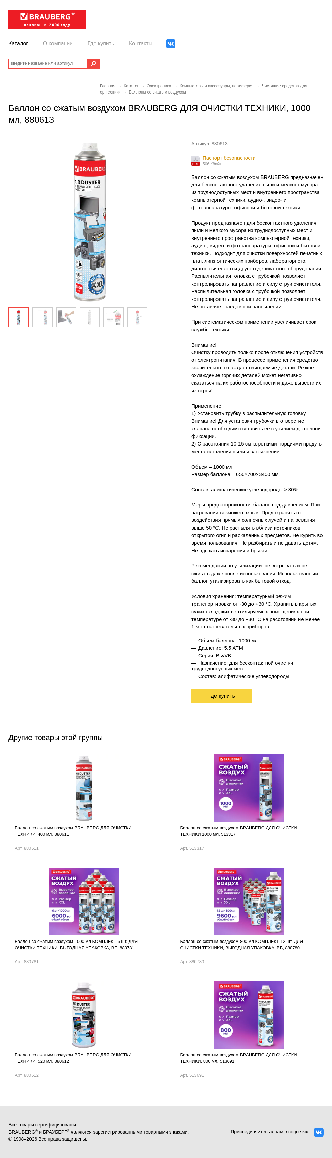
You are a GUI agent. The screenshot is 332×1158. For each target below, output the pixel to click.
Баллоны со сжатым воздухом (157, 92)
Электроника (159, 86)
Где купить (101, 43)
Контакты (140, 43)
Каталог (18, 43)
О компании (58, 43)
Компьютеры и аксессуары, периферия (216, 86)
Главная (108, 86)
